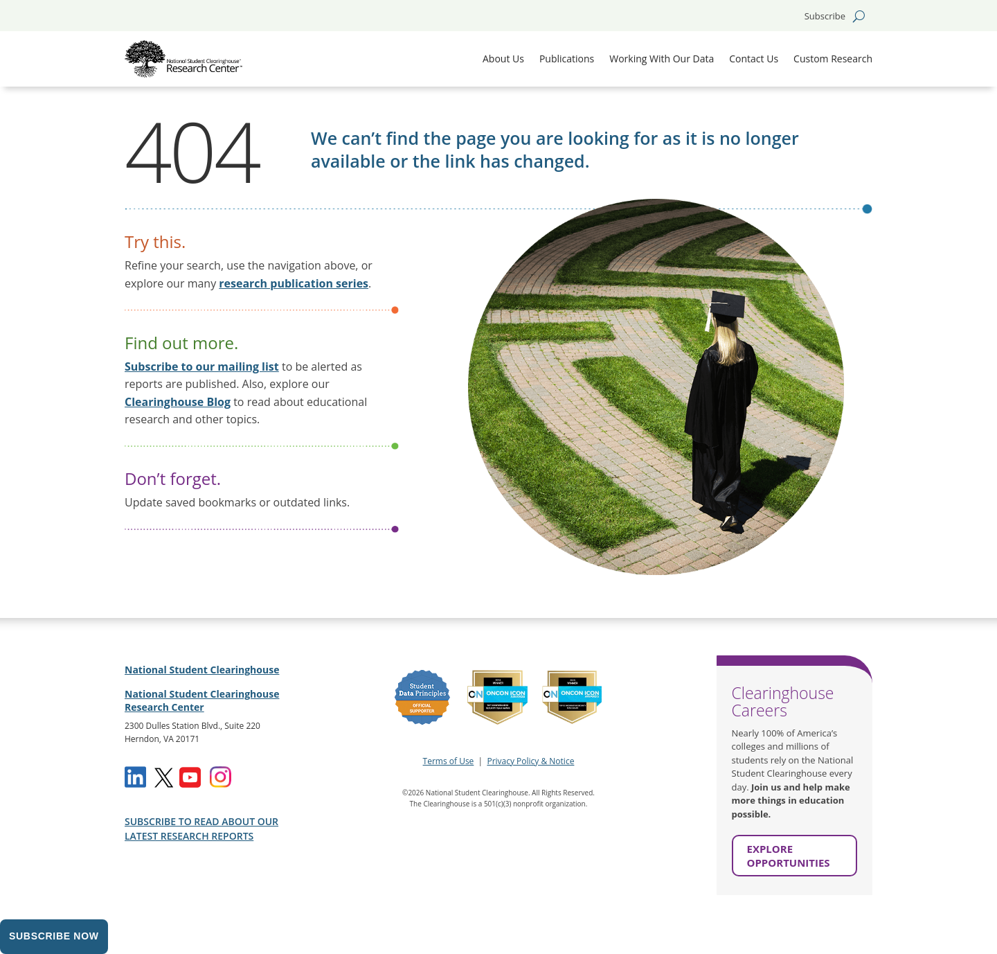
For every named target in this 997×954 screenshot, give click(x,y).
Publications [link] (566, 58)
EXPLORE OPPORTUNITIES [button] (788, 855)
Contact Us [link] (753, 58)
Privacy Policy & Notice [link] (530, 761)
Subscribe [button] (825, 16)
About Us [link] (503, 58)
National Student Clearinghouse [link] (202, 669)
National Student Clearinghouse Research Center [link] (202, 700)
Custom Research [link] (832, 58)
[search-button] (859, 16)
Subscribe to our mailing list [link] (202, 366)
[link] (183, 59)
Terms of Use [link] (448, 761)
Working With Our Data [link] (661, 58)
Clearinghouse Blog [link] (178, 401)
